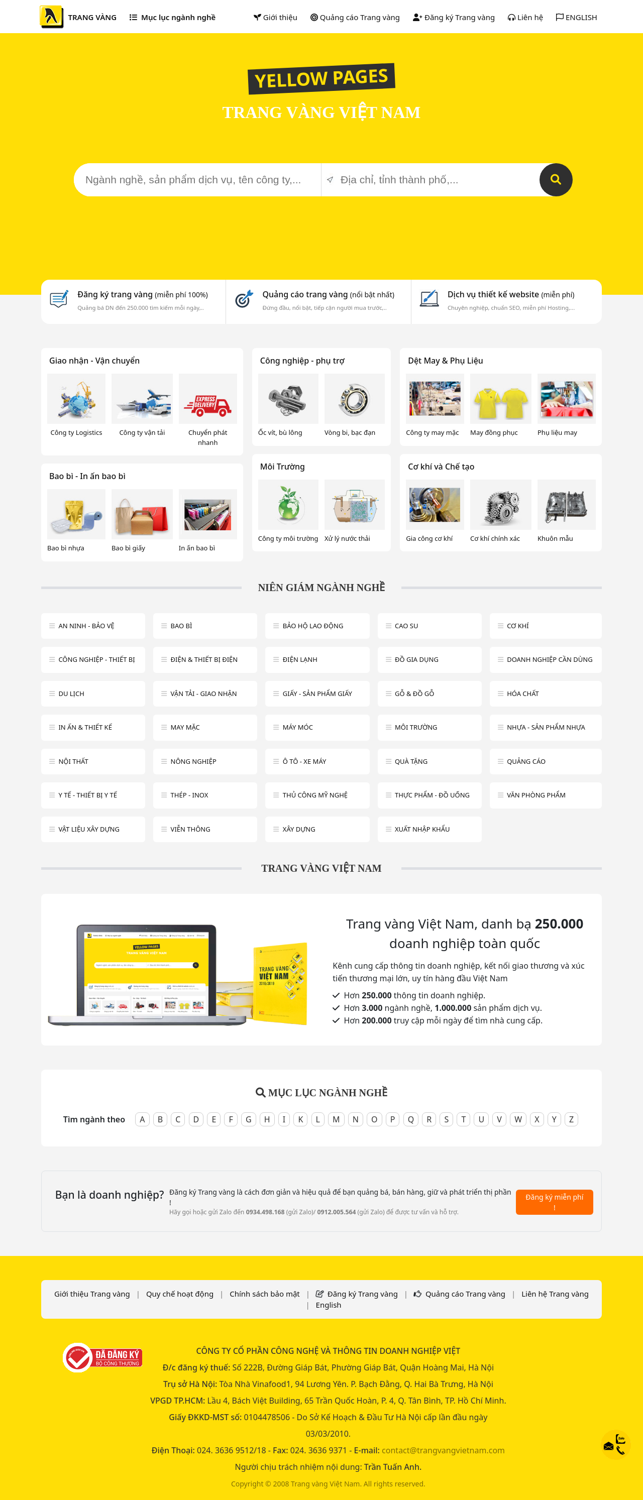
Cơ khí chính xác (495, 538)
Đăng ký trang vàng (142, 294)
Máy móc (298, 727)
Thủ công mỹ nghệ (315, 794)
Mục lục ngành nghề (173, 17)
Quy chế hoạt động (179, 1294)
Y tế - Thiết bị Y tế (87, 794)
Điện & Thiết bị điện (204, 659)
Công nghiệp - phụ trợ (302, 360)
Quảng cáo (526, 761)
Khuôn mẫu (555, 538)
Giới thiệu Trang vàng (92, 1294)
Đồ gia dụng (417, 659)
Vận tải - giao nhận (204, 693)
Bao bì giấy (128, 547)
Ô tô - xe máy (305, 761)
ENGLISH (576, 17)
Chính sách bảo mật (265, 1294)
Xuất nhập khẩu (422, 829)
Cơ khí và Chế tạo (441, 466)
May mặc (185, 727)
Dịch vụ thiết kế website (511, 294)
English (329, 1305)
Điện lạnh (300, 659)
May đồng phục (494, 432)
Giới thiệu (275, 17)
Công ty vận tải (142, 432)
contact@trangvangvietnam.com (443, 1450)
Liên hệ (525, 17)
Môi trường (416, 727)
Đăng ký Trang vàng (454, 17)
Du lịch (71, 693)
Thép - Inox (189, 794)
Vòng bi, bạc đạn (350, 432)
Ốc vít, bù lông (280, 432)
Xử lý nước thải (347, 538)
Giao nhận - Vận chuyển (94, 360)
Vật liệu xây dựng (88, 829)
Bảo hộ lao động (313, 625)
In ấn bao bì (197, 547)
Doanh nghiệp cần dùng (550, 659)
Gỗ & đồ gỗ (415, 693)
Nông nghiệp (194, 761)
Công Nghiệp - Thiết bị (96, 659)
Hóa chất (523, 693)
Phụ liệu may (557, 432)
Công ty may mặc (432, 432)
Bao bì (181, 625)
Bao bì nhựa (65, 547)
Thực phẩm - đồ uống (432, 794)
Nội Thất (73, 761)
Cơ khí (518, 625)
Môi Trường (282, 466)
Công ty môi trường (288, 538)
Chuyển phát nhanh (208, 437)
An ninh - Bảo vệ (86, 625)
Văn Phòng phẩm (536, 794)
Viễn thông (190, 829)
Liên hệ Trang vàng (555, 1294)
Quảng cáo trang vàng (328, 294)
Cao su (406, 625)
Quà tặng (411, 761)
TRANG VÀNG (92, 17)
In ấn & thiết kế (85, 727)
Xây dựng (299, 829)
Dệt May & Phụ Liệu (445, 360)
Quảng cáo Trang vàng (355, 17)
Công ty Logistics (76, 432)
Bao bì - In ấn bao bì (87, 476)
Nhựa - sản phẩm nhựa (546, 727)
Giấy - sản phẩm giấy (317, 693)
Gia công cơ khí (429, 538)
